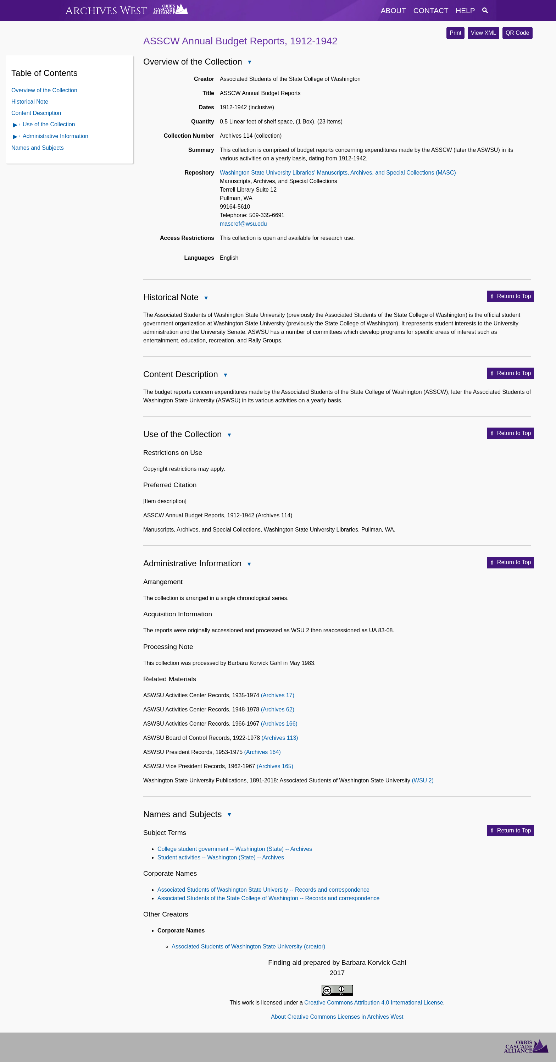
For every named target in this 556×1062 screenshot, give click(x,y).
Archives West (106, 11)
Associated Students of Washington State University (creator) (248, 946)
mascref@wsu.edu (243, 224)
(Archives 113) (280, 738)
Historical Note (29, 102)
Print (455, 33)
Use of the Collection (49, 124)
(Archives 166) (279, 724)
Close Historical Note (205, 298)
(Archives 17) (277, 695)
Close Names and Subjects (228, 815)
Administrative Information (55, 136)
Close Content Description (225, 375)
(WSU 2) (422, 780)
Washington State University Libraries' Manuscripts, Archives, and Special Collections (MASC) (338, 173)
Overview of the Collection (44, 90)
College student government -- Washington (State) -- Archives (234, 849)
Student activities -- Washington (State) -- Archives (220, 857)
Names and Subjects (37, 148)
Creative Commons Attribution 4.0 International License (373, 1003)
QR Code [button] (517, 33)
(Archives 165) (275, 766)
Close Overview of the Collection (249, 62)
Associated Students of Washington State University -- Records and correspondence (263, 890)
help (465, 10)
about (393, 10)
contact (431, 10)
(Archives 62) (277, 709)
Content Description (36, 113)
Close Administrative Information (248, 564)
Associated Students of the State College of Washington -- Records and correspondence (268, 898)
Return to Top (510, 296)
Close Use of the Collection (228, 435)
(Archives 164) (262, 752)
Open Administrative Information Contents (15, 137)
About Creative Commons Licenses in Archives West (337, 1017)
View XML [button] (483, 33)
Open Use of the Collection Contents (15, 125)
